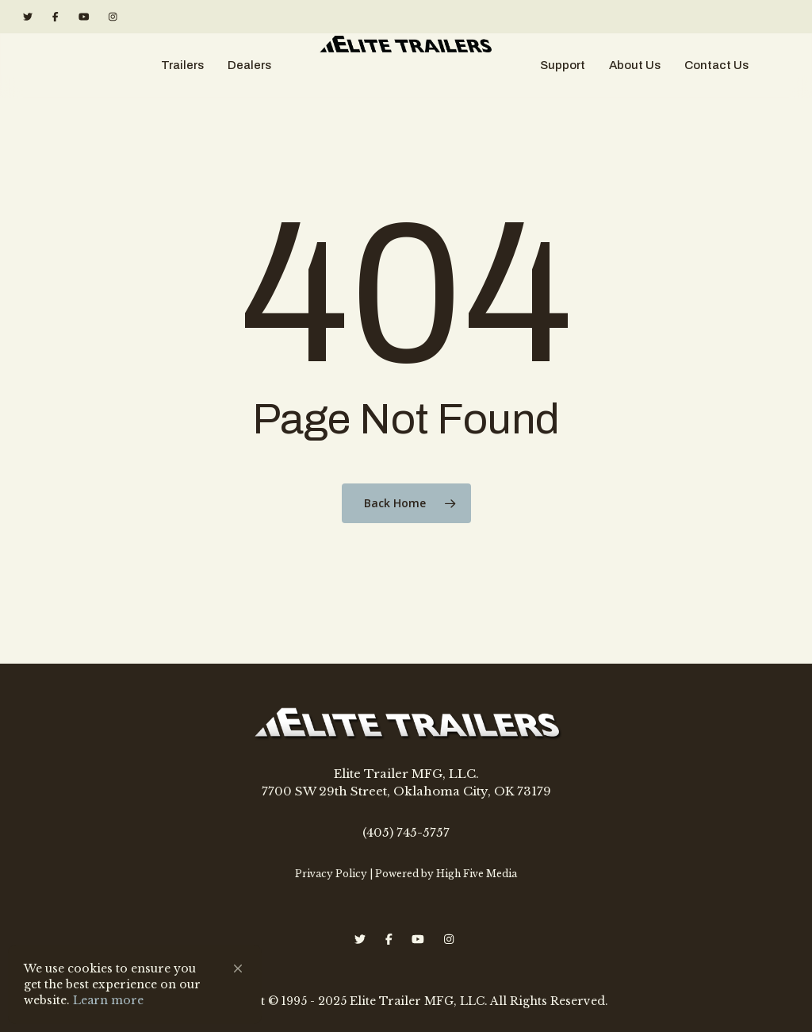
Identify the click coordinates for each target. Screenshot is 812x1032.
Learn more (108, 1000)
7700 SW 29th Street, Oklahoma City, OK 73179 (406, 791)
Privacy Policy (331, 874)
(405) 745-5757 (406, 832)
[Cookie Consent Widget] (135, 984)
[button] (238, 968)
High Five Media (476, 874)
